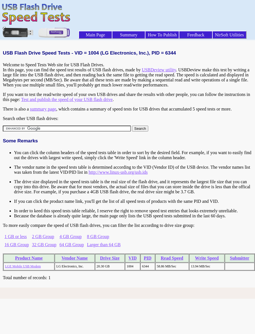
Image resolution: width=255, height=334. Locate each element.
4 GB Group (70, 236)
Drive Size (110, 258)
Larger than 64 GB (103, 244)
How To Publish (162, 34)
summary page (43, 109)
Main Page (95, 34)
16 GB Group (16, 244)
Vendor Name (74, 258)
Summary (128, 34)
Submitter (239, 258)
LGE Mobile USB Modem (23, 266)
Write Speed (207, 258)
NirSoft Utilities (229, 34)
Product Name (29, 258)
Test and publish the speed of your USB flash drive (66, 99)
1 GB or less (15, 236)
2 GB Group (43, 236)
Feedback (195, 34)
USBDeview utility (159, 69)
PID (148, 258)
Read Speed (172, 258)
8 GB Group (98, 236)
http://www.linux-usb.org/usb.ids (118, 172)
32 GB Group (44, 244)
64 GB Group (71, 244)
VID (132, 258)
